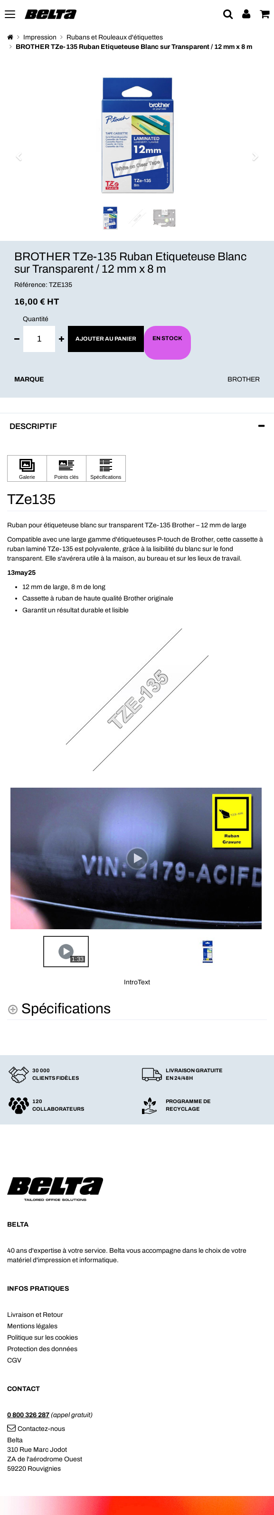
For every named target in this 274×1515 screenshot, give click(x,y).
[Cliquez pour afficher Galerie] (27, 468)
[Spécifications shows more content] (59, 1009)
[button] (21, 152)
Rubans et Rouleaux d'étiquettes (114, 37)
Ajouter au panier (106, 338)
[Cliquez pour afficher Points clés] (66, 468)
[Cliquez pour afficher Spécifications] (106, 468)
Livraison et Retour (35, 1314)
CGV (14, 1360)
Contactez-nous (36, 1428)
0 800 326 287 (28, 1415)
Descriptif (33, 426)
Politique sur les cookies (42, 1337)
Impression (40, 37)
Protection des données (42, 1349)
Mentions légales (32, 1326)
